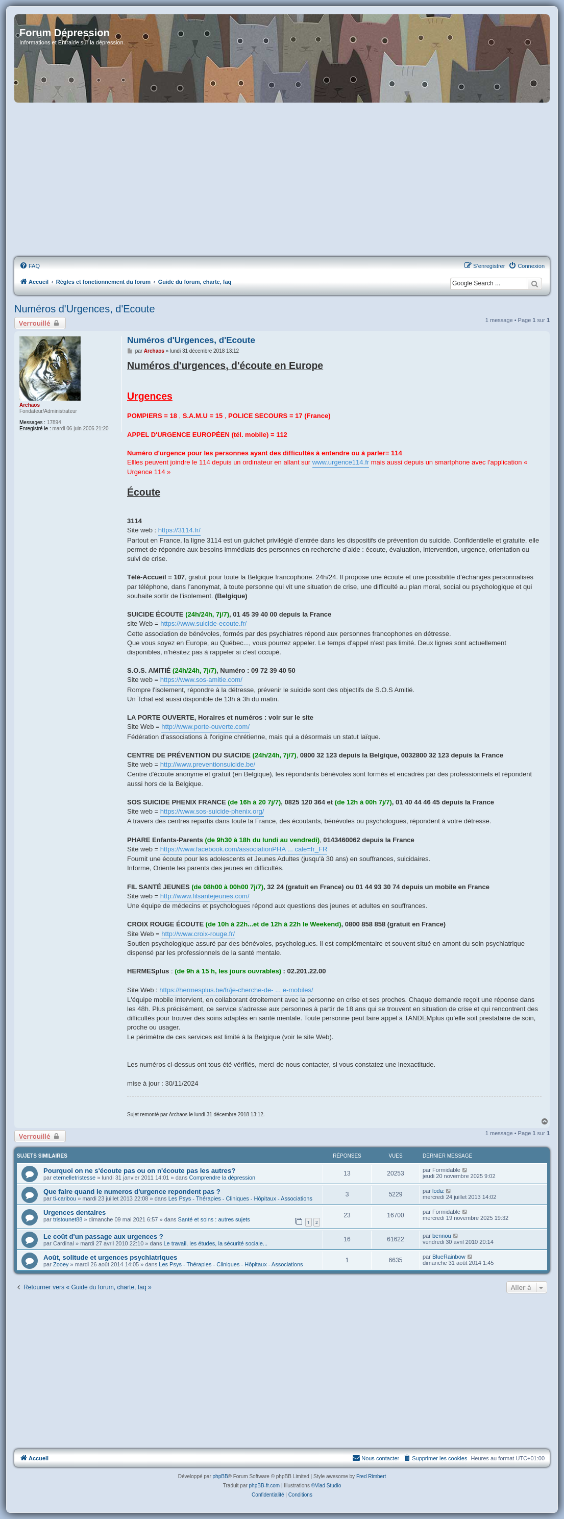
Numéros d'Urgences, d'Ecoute (84, 308)
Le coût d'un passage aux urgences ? (103, 1236)
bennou (441, 1236)
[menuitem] (29, 266)
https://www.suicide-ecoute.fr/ (203, 623)
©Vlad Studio (326, 1485)
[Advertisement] (282, 180)
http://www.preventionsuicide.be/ (207, 764)
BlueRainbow (448, 1257)
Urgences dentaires (74, 1212)
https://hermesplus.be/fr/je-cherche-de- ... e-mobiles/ (236, 990)
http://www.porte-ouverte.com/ (205, 726)
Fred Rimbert (371, 1476)
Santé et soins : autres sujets (214, 1219)
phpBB (220, 1476)
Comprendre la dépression (222, 1177)
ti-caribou (64, 1198)
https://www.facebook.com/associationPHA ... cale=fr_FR (244, 849)
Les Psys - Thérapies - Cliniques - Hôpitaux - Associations (240, 1198)
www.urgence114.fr (340, 462)
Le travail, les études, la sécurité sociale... (215, 1243)
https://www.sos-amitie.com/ (201, 679)
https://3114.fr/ (179, 530)
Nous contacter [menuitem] (375, 1457)
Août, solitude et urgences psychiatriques (110, 1257)
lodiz (438, 1191)
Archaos (29, 405)
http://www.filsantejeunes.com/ (205, 896)
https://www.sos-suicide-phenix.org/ (212, 811)
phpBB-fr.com (264, 1485)
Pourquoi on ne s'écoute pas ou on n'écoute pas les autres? (139, 1170)
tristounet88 (67, 1219)
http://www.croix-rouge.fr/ (198, 934)
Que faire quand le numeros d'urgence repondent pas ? (131, 1191)
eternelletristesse (74, 1177)
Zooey (61, 1264)
